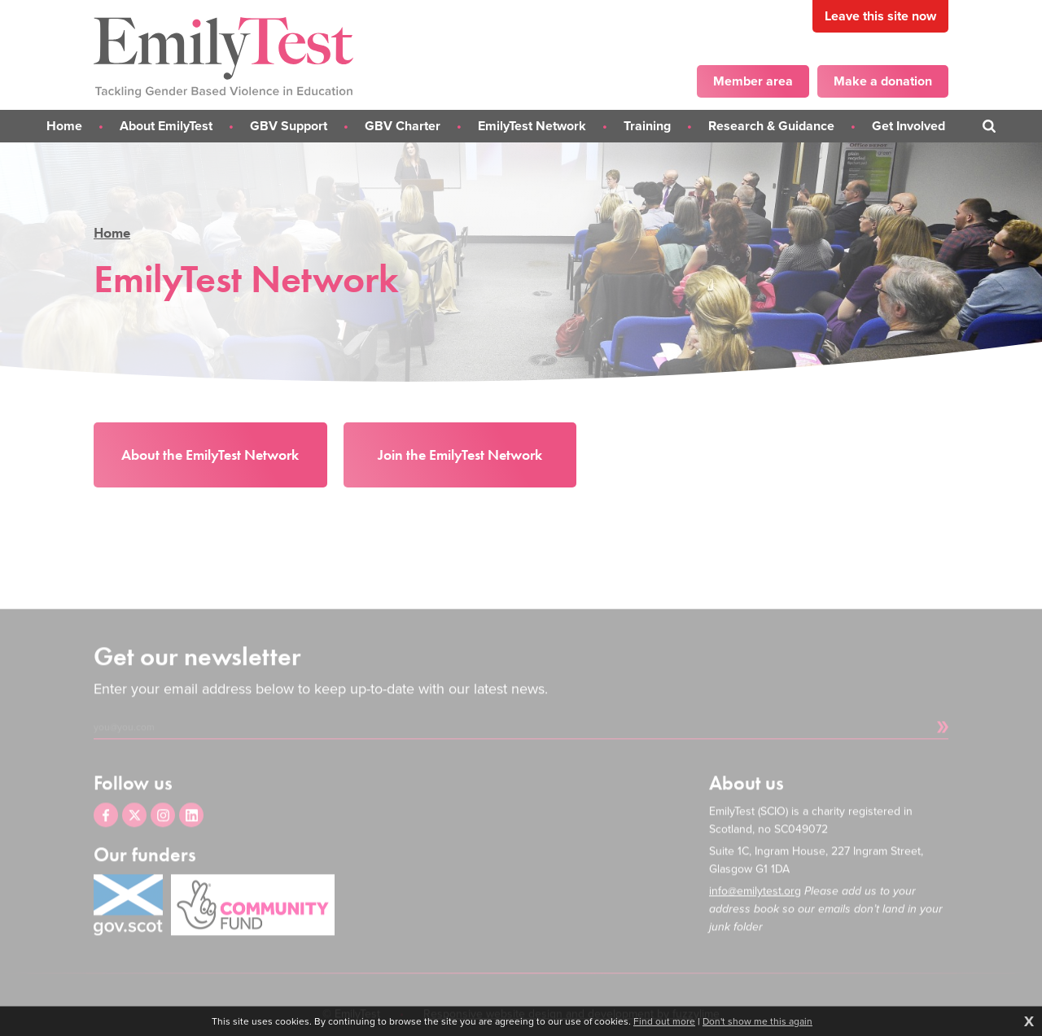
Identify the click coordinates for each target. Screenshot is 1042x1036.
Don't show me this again (757, 1021)
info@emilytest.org (755, 909)
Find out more (664, 1021)
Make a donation (883, 81)
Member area (753, 81)
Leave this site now (880, 16)
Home (112, 233)
